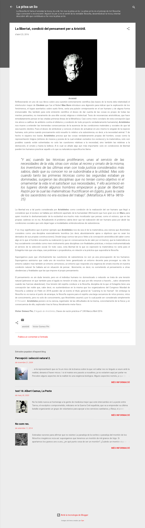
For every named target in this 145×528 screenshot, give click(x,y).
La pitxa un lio (27, 7)
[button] (128, 29)
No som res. (22, 423)
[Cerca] (134, 7)
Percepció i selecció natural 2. (32, 358)
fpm (82, 521)
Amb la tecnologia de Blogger (72, 515)
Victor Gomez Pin (41, 326)
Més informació (120, 382)
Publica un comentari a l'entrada (33, 337)
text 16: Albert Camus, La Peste (33, 390)
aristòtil (25, 326)
